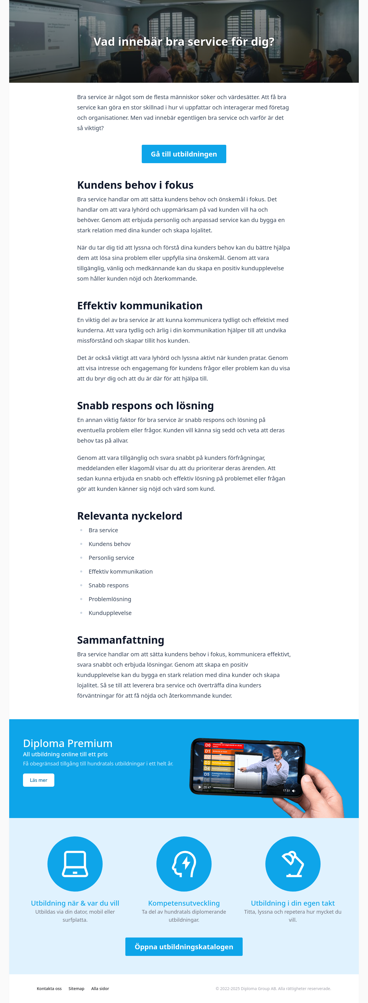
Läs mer (38, 780)
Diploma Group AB (258, 988)
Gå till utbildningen (184, 154)
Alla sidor (100, 988)
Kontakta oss (49, 988)
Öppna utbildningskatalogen (184, 946)
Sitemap (77, 988)
